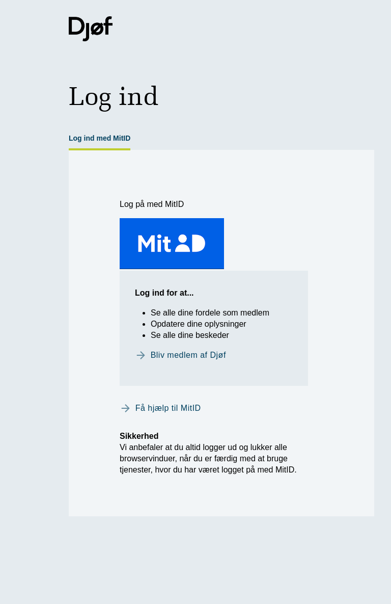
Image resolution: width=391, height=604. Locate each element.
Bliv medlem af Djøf (188, 355)
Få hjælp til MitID (168, 408)
